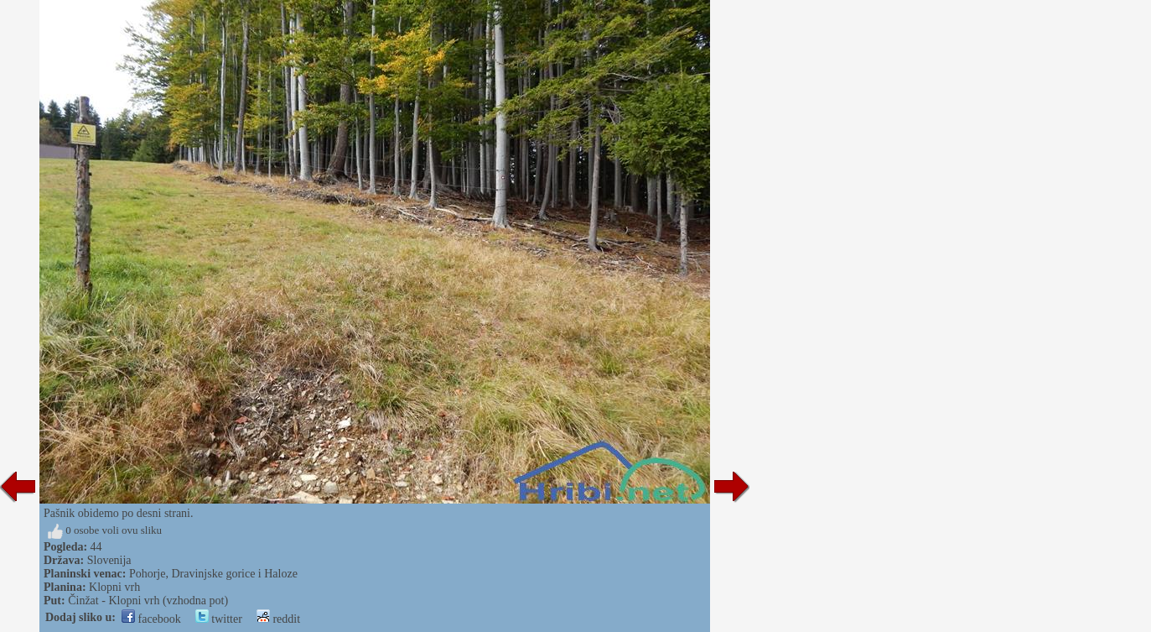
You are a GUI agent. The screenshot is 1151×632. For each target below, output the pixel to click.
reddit (278, 619)
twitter (218, 619)
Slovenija (109, 560)
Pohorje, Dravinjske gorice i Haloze (213, 573)
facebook (151, 619)
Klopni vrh (114, 587)
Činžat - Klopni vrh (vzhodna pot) (148, 600)
